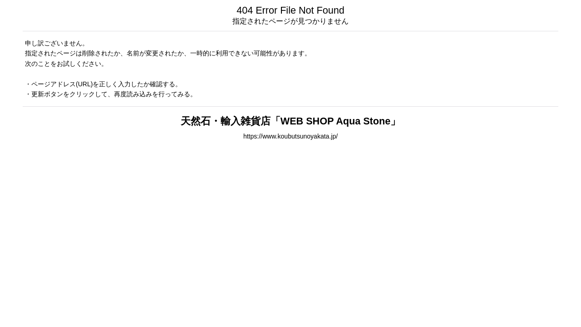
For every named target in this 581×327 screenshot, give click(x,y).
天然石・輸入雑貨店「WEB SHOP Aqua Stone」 (290, 121)
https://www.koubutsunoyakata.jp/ (290, 136)
